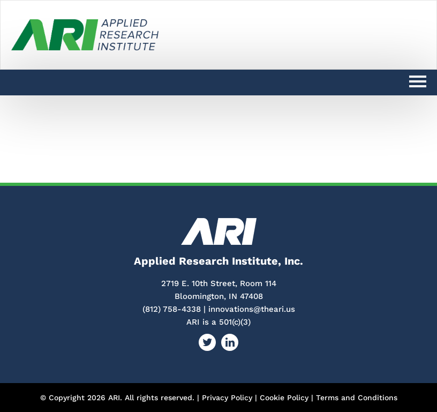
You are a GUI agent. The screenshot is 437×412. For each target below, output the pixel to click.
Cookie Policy (284, 397)
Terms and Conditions (356, 397)
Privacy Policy (227, 397)
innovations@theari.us (251, 309)
